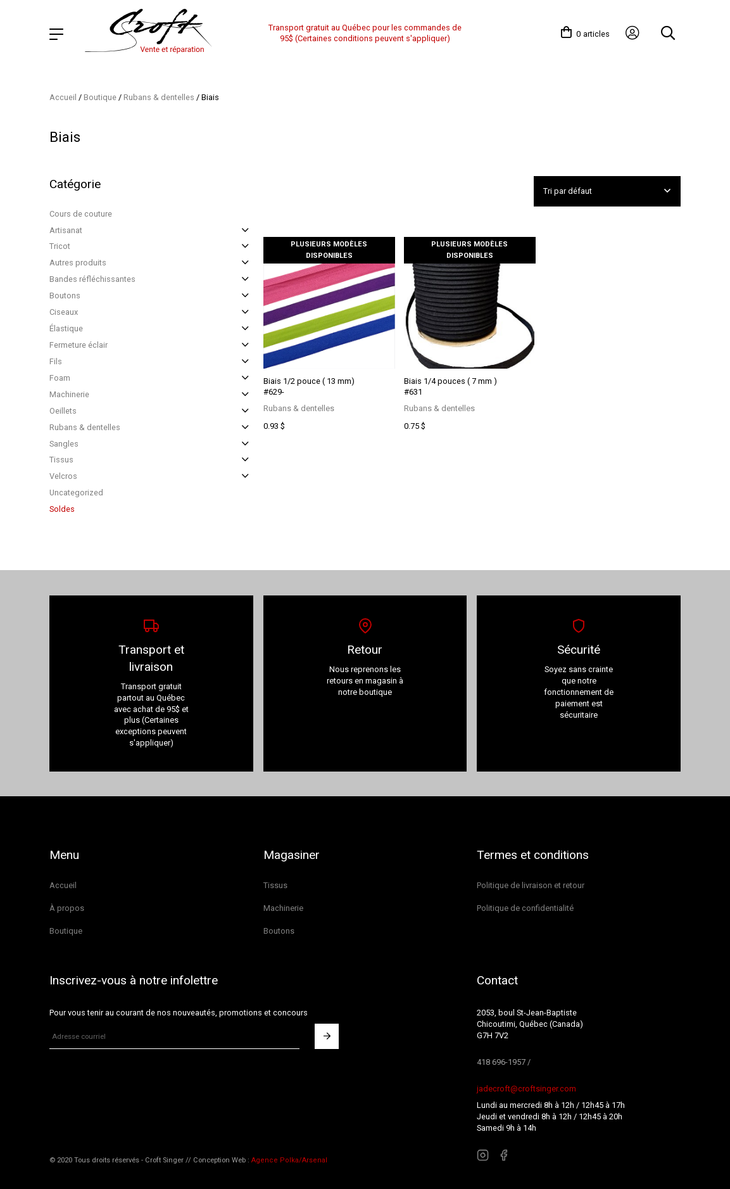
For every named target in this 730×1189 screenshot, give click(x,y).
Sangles (64, 443)
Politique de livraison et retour (530, 884)
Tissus (61, 459)
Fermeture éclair (78, 344)
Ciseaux (63, 311)
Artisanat (65, 229)
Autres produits (77, 262)
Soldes (62, 508)
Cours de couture (80, 213)
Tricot (59, 246)
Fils (55, 361)
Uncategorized (76, 492)
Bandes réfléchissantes (92, 278)
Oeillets (63, 410)
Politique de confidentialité (525, 907)
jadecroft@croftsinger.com (526, 1088)
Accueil (63, 96)
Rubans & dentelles (158, 96)
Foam (59, 377)
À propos (66, 907)
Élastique (66, 328)
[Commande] (607, 190)
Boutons (64, 295)
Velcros (63, 475)
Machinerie (69, 393)
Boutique (100, 96)
